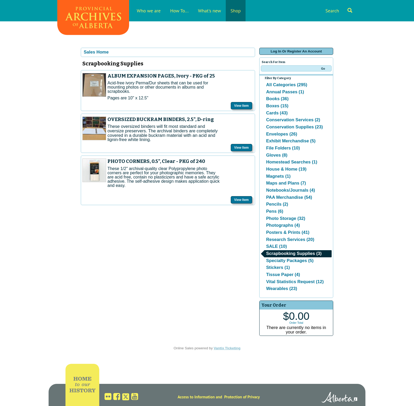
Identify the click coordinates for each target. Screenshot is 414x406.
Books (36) (277, 98)
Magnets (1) (278, 176)
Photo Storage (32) (285, 218)
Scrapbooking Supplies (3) (294, 253)
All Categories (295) (286, 84)
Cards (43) (277, 112)
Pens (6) (274, 211)
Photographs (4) (283, 225)
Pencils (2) (277, 204)
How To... (179, 11)
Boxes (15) (277, 105)
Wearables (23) (281, 288)
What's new (209, 11)
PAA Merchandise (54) (289, 197)
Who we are (149, 11)
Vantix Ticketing (227, 348)
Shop (235, 11)
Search (338, 11)
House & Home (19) (286, 169)
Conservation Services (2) (293, 119)
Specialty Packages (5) (290, 260)
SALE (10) (276, 246)
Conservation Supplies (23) (294, 126)
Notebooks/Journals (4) (290, 190)
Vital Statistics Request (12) (295, 281)
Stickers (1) (278, 267)
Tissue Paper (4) (283, 274)
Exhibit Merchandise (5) (291, 140)
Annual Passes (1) (285, 91)
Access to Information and (200, 396)
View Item (241, 106)
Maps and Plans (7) (286, 183)
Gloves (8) (277, 155)
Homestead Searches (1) (291, 162)
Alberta (339, 398)
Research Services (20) (290, 239)
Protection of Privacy (242, 396)
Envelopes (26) (281, 134)
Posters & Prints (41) (287, 232)
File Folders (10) (283, 148)
